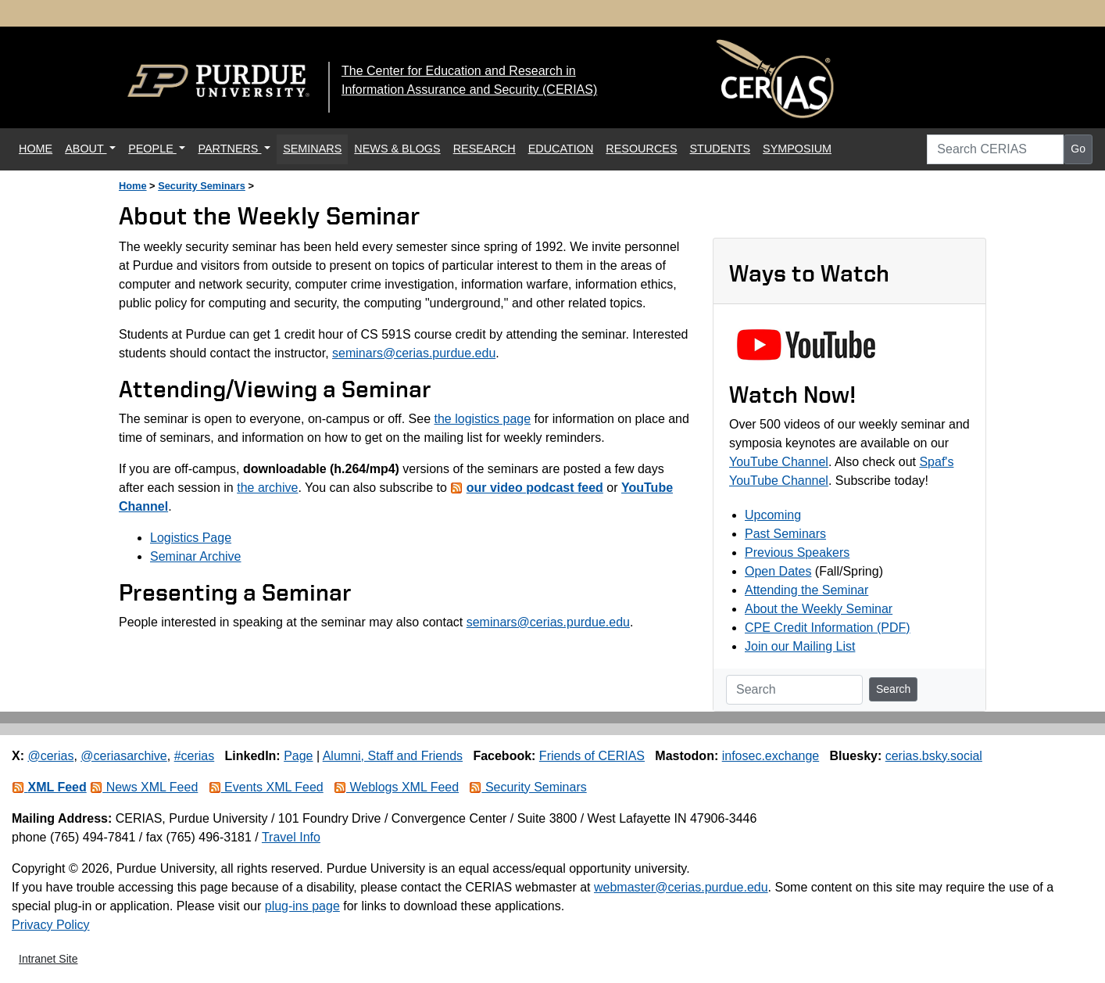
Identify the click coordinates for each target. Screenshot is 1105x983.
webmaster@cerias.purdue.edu (681, 887)
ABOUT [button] (85, 148)
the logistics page (482, 418)
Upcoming (773, 515)
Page (298, 755)
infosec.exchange (771, 755)
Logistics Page (190, 537)
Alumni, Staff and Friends (393, 755)
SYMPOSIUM (797, 148)
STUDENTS (720, 148)
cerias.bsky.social (933, 755)
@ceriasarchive (123, 755)
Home (133, 186)
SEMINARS (312, 148)
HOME (39, 147)
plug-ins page (302, 906)
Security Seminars (201, 186)
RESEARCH (484, 148)
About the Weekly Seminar (818, 608)
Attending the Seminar (806, 590)
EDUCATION (561, 148)
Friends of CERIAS (592, 755)
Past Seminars (785, 533)
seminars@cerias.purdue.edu (413, 353)
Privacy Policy (51, 924)
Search (893, 689)
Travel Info (291, 837)
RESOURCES (641, 148)
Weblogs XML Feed (396, 787)
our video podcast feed (535, 487)
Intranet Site (48, 959)
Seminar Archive (195, 556)
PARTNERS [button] (229, 148)
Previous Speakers (797, 552)
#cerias (194, 755)
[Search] (794, 690)
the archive (267, 487)
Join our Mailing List (800, 646)
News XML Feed (144, 787)
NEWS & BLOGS (397, 148)
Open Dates (778, 571)
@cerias (50, 755)
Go (1078, 148)
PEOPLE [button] (152, 148)
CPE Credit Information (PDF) (827, 627)
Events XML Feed (266, 787)
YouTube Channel (778, 461)
